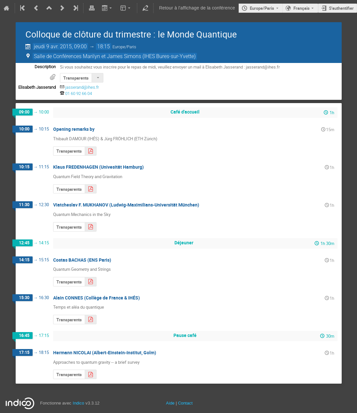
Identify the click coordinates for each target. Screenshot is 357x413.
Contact (185, 403)
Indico (78, 403)
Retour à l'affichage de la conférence (197, 8)
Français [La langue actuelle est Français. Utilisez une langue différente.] (301, 8)
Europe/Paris (262, 8)
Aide (170, 403)
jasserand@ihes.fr (82, 87)
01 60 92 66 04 (78, 93)
